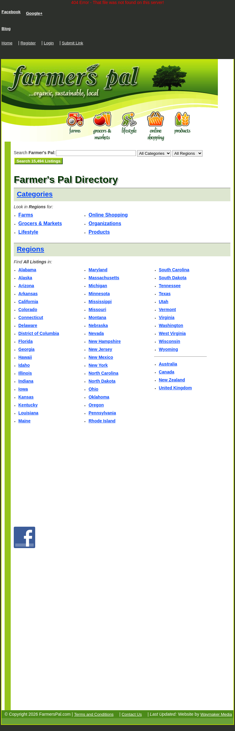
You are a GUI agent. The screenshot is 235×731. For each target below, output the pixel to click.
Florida (25, 341)
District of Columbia (38, 333)
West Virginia (172, 333)
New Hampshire (104, 341)
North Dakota (101, 381)
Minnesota (99, 293)
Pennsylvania (102, 412)
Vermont (167, 309)
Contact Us (131, 714)
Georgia (26, 349)
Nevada (96, 333)
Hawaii (25, 357)
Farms (25, 214)
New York (98, 365)
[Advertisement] (85, 171)
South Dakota (172, 277)
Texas (165, 293)
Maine (24, 420)
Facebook (11, 11)
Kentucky (28, 405)
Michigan (97, 285)
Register (28, 43)
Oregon (96, 405)
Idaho (24, 365)
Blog (6, 28)
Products (99, 232)
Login (49, 43)
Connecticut (30, 317)
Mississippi (99, 301)
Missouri (97, 309)
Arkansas (28, 293)
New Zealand (172, 379)
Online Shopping (108, 214)
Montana (97, 317)
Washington (171, 325)
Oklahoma (98, 397)
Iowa (23, 389)
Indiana (25, 381)
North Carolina (103, 373)
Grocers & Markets (40, 223)
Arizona (26, 285)
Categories (35, 194)
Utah (163, 301)
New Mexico (100, 357)
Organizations (104, 223)
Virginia (166, 317)
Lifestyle (28, 232)
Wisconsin (169, 341)
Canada (166, 371)
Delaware (27, 325)
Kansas (26, 397)
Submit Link (72, 43)
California (28, 301)
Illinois (25, 373)
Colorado (27, 309)
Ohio (93, 389)
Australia (168, 364)
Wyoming (168, 349)
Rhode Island (101, 420)
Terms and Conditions (94, 714)
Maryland (97, 269)
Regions (30, 249)
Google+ (34, 13)
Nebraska (98, 325)
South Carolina (174, 269)
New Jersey (100, 349)
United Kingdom (175, 387)
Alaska (25, 277)
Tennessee (170, 285)
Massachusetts (103, 277)
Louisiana (28, 412)
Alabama (27, 269)
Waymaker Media (216, 714)
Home (7, 43)
